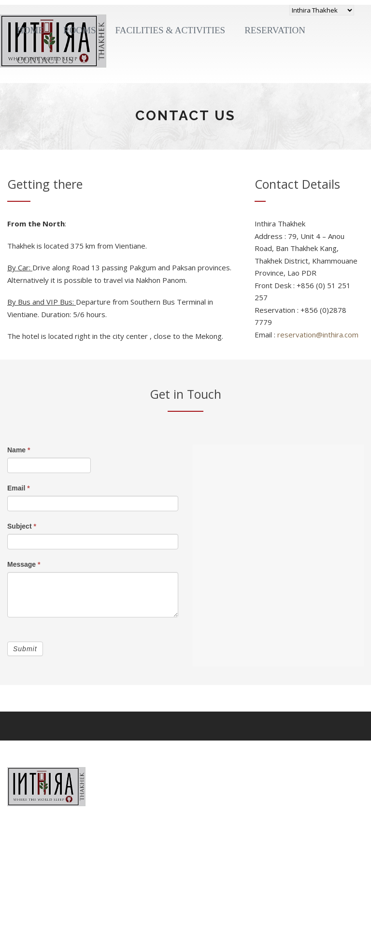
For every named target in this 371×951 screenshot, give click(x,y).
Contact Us (45, 60)
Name (18, 450)
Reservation (274, 30)
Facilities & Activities (170, 30)
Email (18, 488)
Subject (21, 526)
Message (24, 564)
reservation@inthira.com (317, 334)
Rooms (79, 30)
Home (30, 30)
